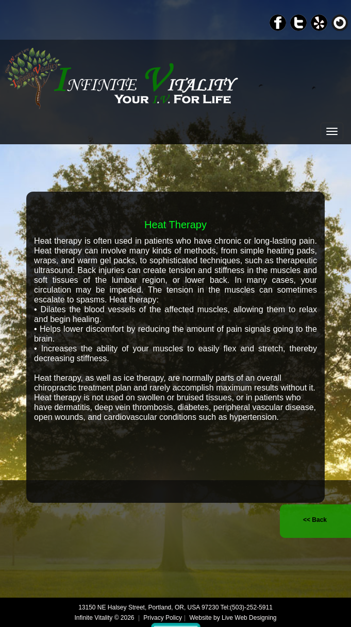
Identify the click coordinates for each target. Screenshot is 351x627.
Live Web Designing (249, 617)
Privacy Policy (162, 617)
